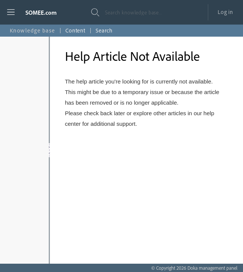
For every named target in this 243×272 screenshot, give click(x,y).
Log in (225, 11)
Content (75, 30)
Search (104, 30)
